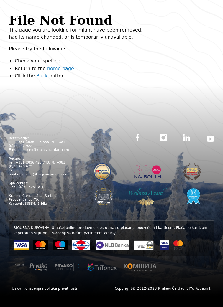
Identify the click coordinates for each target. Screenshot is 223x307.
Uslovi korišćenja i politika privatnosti (44, 288)
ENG (118, 27)
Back (42, 76)
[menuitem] (44, 288)
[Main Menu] (209, 28)
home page (60, 68)
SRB (104, 27)
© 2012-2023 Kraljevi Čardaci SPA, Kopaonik (163, 288)
